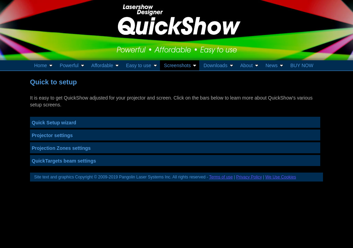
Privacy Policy (249, 177)
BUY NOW (301, 65)
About (250, 65)
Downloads (218, 65)
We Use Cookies (280, 177)
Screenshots (181, 65)
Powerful (72, 65)
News (274, 65)
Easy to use (142, 65)
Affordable (105, 65)
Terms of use (221, 177)
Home (44, 65)
